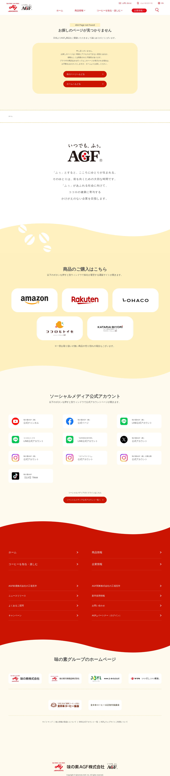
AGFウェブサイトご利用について (114, 722)
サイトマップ (47, 722)
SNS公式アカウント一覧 (88, 722)
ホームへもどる (85, 84)
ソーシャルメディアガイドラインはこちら (85, 493)
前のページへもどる (85, 74)
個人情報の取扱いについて (65, 722)
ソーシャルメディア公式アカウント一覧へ (85, 500)
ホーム (10, 116)
